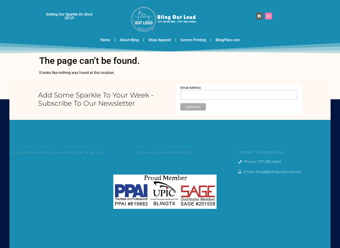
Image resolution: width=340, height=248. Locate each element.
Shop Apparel (159, 40)
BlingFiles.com (228, 40)
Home (105, 40)
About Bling (129, 40)
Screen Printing (193, 40)
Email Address (190, 87)
